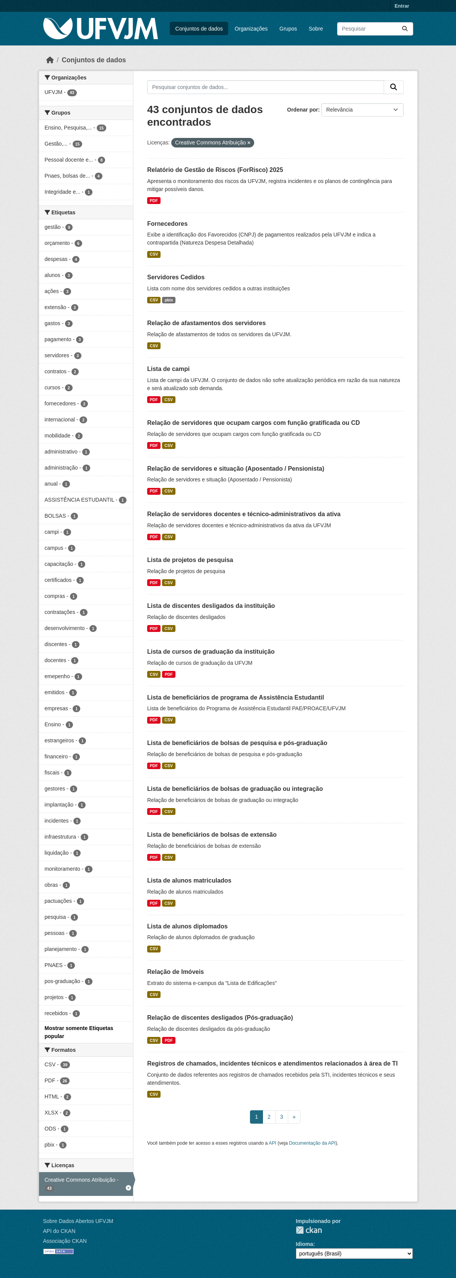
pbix (169, 300)
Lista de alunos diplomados (187, 926)
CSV (154, 254)
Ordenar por (302, 110)
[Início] (50, 60)
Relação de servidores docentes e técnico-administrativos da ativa (244, 514)
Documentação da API (312, 1143)
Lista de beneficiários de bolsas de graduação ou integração (235, 789)
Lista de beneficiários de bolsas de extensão (212, 834)
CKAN (309, 1230)
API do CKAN (59, 1231)
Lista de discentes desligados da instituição (211, 606)
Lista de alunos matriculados (189, 880)
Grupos (288, 29)
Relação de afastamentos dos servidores (206, 323)
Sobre (316, 29)
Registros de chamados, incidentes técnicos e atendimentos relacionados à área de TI (272, 1063)
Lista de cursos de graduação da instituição (210, 651)
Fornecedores (167, 223)
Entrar (401, 6)
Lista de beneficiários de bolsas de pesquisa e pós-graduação (237, 743)
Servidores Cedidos (175, 277)
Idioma (304, 1244)
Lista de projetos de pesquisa (190, 560)
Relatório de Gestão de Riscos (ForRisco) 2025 (215, 170)
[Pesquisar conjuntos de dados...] (375, 29)
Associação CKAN (65, 1241)
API (272, 1143)
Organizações (251, 29)
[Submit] (404, 29)
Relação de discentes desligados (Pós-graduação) (220, 1017)
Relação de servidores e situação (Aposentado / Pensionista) (235, 468)
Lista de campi (168, 369)
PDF (154, 200)
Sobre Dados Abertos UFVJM (78, 1221)
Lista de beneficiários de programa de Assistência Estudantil (235, 697)
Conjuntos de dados (199, 29)
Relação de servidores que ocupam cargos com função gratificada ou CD (253, 423)
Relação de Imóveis (175, 972)
